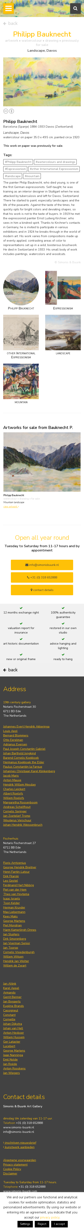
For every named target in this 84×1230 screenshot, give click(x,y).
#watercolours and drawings (55, 162)
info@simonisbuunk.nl (42, 565)
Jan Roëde (10, 1064)
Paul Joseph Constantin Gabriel (24, 749)
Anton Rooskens (14, 1068)
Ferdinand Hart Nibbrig (18, 885)
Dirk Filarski (11, 876)
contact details (42, 590)
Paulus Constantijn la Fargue (22, 767)
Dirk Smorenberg (14, 939)
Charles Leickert (14, 789)
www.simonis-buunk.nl (18, 1127)
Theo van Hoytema (16, 894)
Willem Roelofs (13, 798)
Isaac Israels (11, 899)
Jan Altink (9, 984)
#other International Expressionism (54, 169)
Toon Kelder (11, 903)
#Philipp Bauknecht (18, 162)
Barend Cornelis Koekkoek (21, 758)
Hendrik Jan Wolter (16, 961)
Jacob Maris (11, 776)
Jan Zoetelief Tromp (16, 816)
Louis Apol (10, 731)
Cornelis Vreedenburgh (19, 952)
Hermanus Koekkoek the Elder (23, 762)
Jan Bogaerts (12, 1001)
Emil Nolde (10, 1060)
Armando (9, 993)
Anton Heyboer (13, 1033)
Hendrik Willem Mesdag (19, 785)
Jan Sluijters (11, 934)
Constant (9, 1015)
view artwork (11, 506)
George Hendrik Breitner (19, 867)
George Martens (14, 921)
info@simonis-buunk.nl (18, 1132)
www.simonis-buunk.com (20, 1191)
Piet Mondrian (12, 925)
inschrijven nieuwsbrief (19, 1143)
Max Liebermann (14, 912)
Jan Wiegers (11, 1073)
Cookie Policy (12, 1169)
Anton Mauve (12, 780)
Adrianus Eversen (15, 744)
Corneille (9, 1019)
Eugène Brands (13, 1006)
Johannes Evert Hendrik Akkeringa (26, 727)
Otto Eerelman (13, 740)
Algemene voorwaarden (19, 1160)
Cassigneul (10, 1010)
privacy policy (49, 1217)
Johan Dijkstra (12, 1024)
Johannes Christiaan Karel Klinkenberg (29, 771)
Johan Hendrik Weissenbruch (22, 825)
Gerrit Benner (12, 997)
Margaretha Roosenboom (20, 802)
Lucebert (9, 1046)
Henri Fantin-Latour (16, 872)
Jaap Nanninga (13, 1055)
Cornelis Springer (15, 811)
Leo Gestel (10, 881)
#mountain (32, 176)
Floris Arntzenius (14, 863)
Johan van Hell (13, 1028)
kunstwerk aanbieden (19, 1147)
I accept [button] (59, 1224)
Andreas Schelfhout (16, 807)
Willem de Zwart (14, 966)
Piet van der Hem (14, 890)
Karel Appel (11, 988)
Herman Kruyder (14, 907)
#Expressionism (15, 169)
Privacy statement (15, 1165)
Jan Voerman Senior (16, 943)
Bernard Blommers (15, 735)
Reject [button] (42, 1224)
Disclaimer (10, 1174)
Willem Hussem (14, 1037)
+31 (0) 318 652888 (42, 577)
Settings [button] (25, 1224)
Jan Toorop (10, 948)
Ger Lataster (11, 1042)
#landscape (13, 176)
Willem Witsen (13, 957)
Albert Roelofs (13, 794)
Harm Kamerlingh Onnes (19, 930)
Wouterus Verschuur (17, 820)
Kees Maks (10, 916)
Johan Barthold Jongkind (19, 753)
